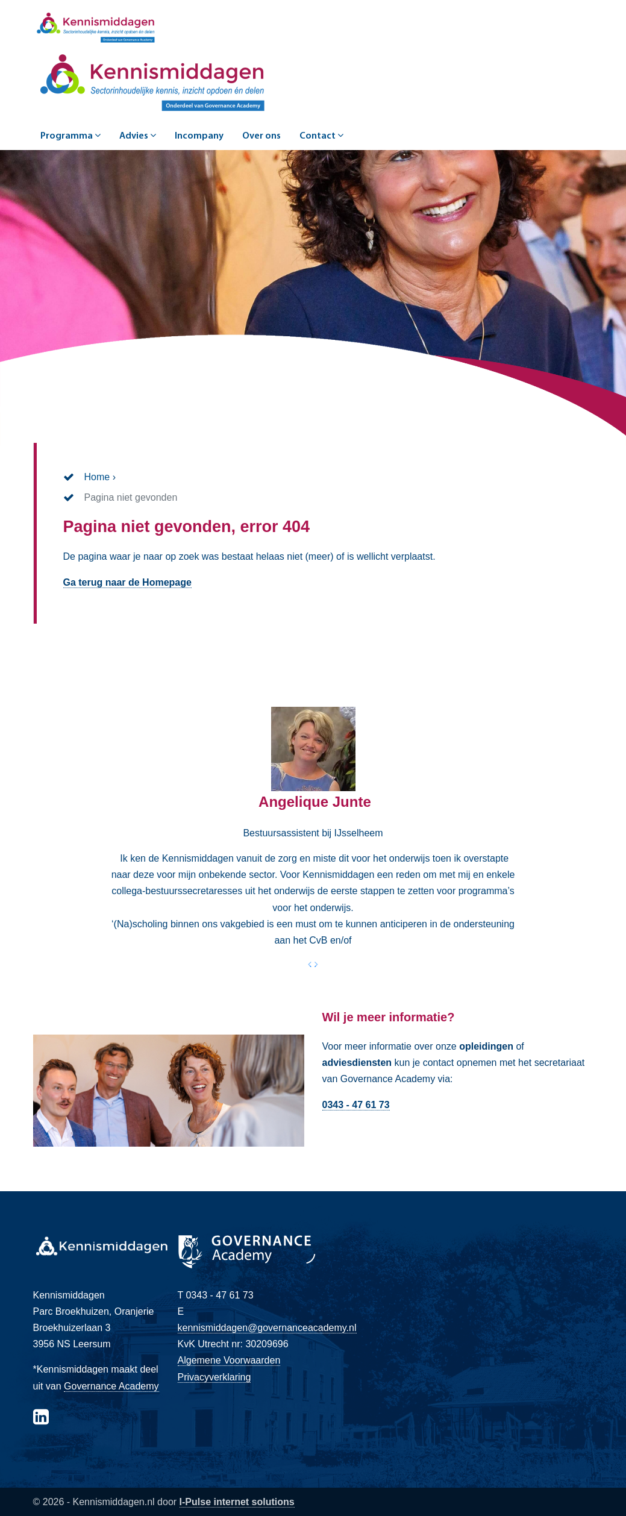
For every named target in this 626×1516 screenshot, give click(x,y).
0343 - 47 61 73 (356, 1105)
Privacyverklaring (214, 1377)
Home (97, 477)
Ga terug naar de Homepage (127, 582)
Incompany (199, 136)
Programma (70, 135)
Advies (137, 135)
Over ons (261, 136)
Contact (321, 135)
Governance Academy (111, 1386)
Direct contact (364, 1134)
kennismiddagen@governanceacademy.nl (267, 1328)
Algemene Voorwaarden (229, 1360)
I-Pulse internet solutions (237, 1502)
